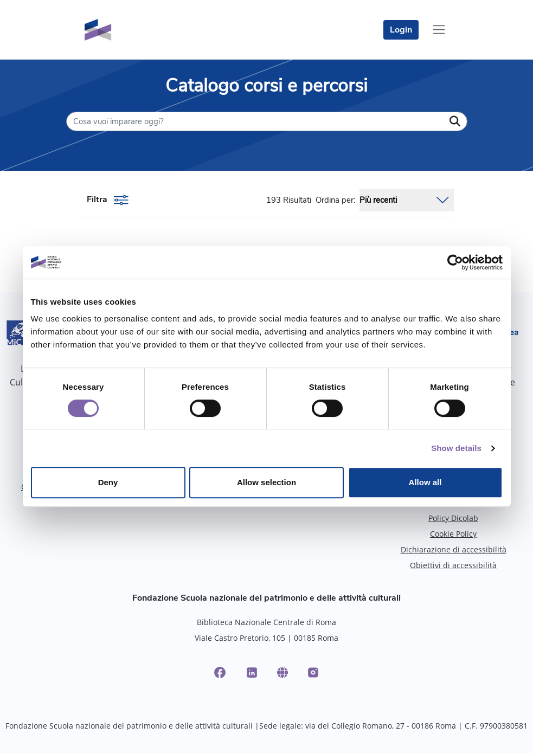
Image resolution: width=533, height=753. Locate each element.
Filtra (108, 200)
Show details (456, 448)
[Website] (282, 672)
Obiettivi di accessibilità (453, 565)
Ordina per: (335, 200)
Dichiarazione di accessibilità (453, 549)
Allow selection (266, 482)
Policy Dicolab (453, 518)
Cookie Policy (453, 534)
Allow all (425, 482)
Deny (108, 482)
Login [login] (401, 30)
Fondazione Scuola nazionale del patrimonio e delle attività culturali (266, 598)
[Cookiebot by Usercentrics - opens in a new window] (455, 262)
